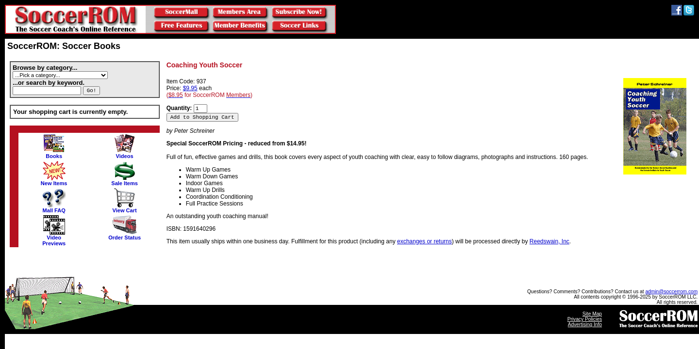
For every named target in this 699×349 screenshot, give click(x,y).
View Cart (125, 208)
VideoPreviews (54, 238)
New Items (54, 180)
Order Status (124, 235)
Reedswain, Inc (549, 241)
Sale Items (124, 180)
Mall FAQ (54, 208)
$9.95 (190, 88)
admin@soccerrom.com (671, 291)
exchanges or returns (424, 241)
